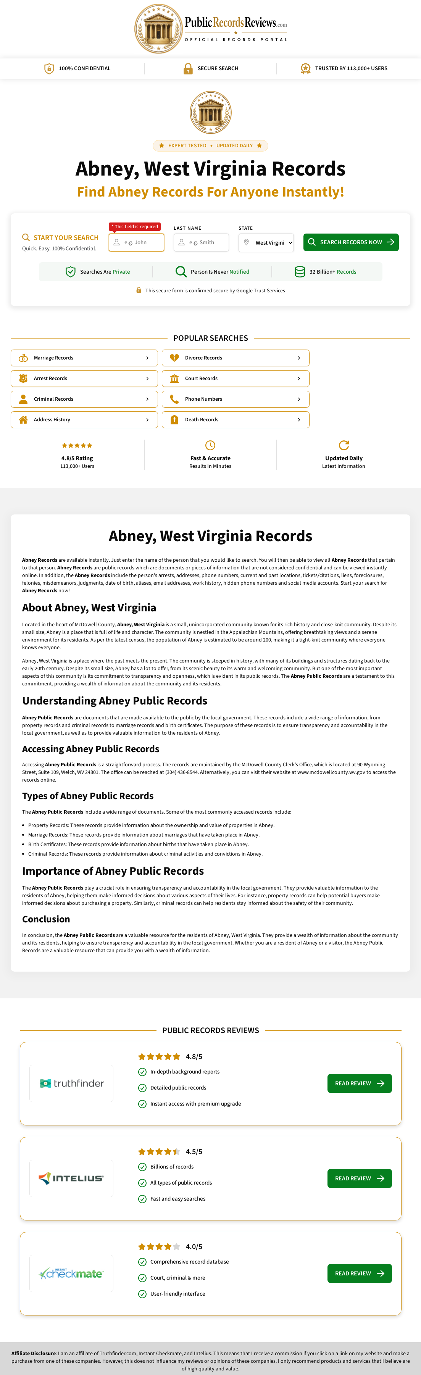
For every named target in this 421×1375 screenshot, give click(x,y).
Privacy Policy (175, 1352)
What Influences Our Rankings (228, 1352)
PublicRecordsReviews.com (206, 1363)
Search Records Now (351, 242)
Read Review (359, 1044)
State (246, 228)
